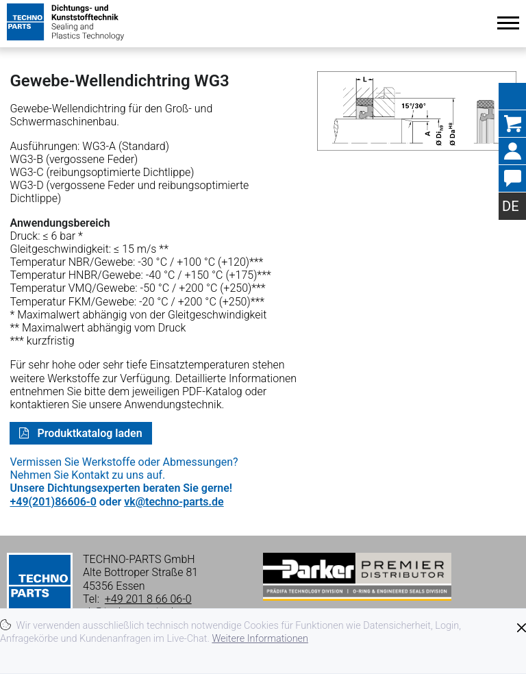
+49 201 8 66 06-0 (148, 599)
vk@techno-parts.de (173, 501)
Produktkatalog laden (88, 433)
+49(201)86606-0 (53, 501)
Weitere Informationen (260, 639)
